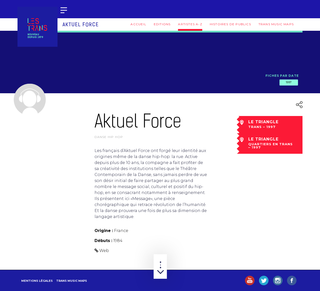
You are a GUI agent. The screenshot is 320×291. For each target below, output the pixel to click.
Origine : (103, 230)
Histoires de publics (230, 24)
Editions (162, 24)
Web (104, 250)
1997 (289, 82)
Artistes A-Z (190, 24)
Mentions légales (37, 280)
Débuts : (103, 240)
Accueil (138, 24)
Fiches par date (282, 76)
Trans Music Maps (276, 24)
